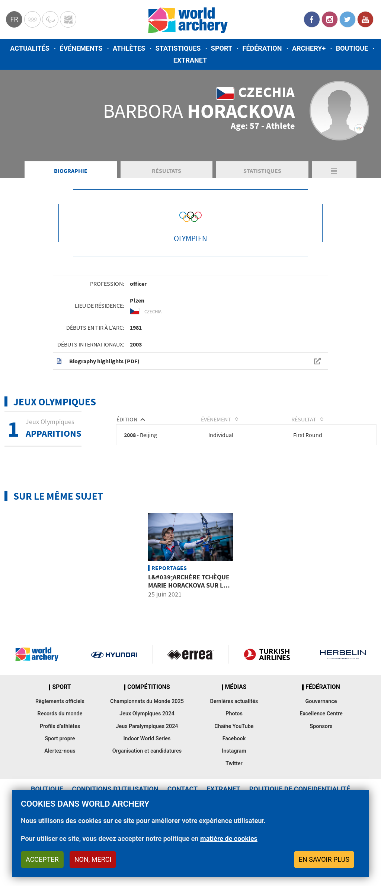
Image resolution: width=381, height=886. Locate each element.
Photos (234, 750)
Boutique (352, 48)
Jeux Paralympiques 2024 (147, 763)
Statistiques (178, 48)
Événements (81, 48)
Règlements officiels (59, 738)
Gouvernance (321, 738)
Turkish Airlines (267, 691)
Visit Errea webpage (190, 691)
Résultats (166, 204)
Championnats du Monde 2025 (147, 738)
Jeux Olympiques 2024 (147, 750)
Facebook (312, 19)
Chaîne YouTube (233, 763)
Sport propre (60, 775)
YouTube (365, 19)
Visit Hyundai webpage (114, 691)
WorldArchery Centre (68, 19)
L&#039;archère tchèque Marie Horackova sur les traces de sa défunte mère (189, 626)
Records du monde (60, 750)
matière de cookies (228, 838)
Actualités (29, 48)
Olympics (32, 19)
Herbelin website (343, 691)
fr (14, 19)
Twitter (347, 19)
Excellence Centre (321, 750)
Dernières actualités (234, 738)
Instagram (329, 19)
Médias (236, 724)
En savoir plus (324, 859)
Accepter (42, 859)
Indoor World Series (146, 775)
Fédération (262, 48)
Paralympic (50, 19)
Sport (221, 48)
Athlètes (129, 48)
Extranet (190, 60)
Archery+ (309, 48)
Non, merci (93, 859)
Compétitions (148, 724)
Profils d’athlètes (60, 763)
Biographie (70, 204)
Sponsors (321, 763)
